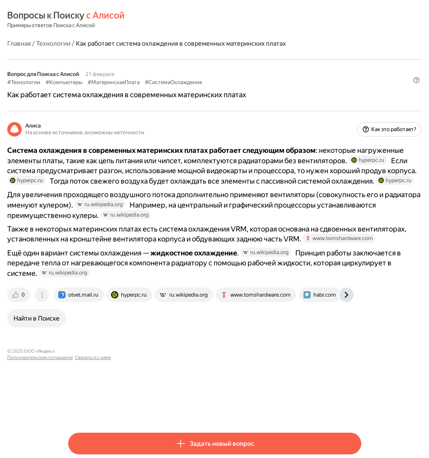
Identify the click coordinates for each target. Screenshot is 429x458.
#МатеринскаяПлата (175, 82)
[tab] (80, 351)
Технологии (114, 43)
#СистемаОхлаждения (234, 82)
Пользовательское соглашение (153, 407)
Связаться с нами (206, 407)
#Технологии (84, 82)
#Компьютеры (125, 82)
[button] (355, 97)
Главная (80, 43)
